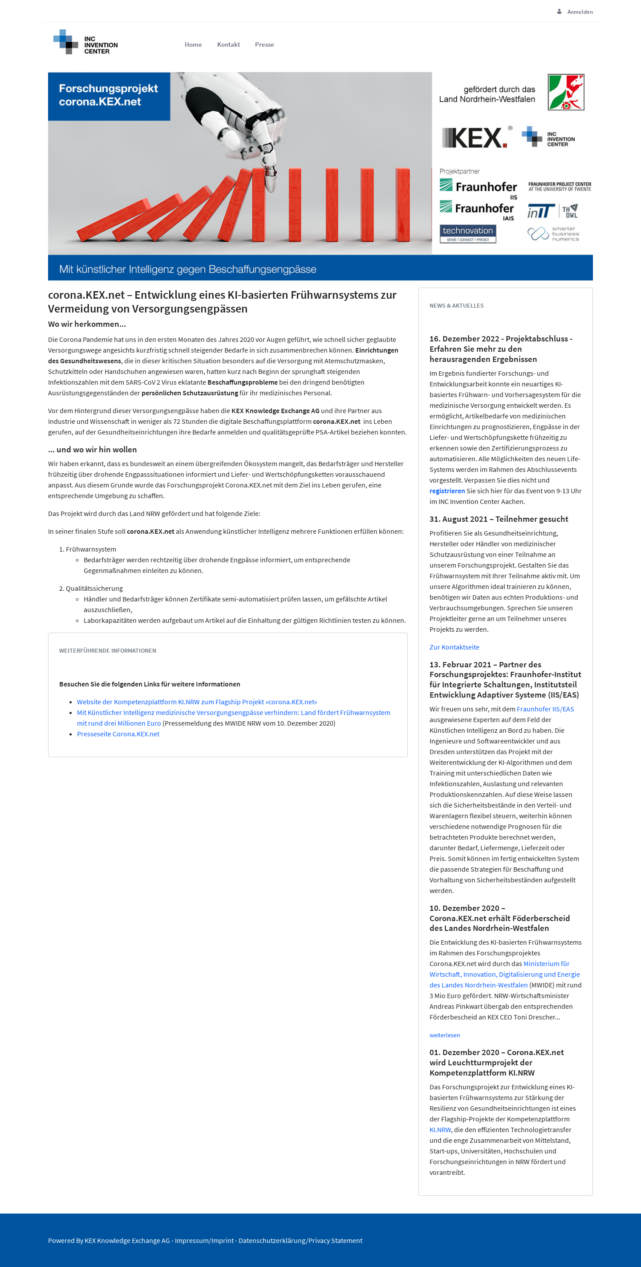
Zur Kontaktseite (454, 646)
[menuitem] (193, 45)
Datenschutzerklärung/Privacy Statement (300, 1240)
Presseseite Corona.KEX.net (118, 733)
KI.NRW (440, 1129)
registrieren (447, 490)
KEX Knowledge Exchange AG (127, 1240)
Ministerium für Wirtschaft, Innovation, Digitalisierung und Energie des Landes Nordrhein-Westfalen (505, 974)
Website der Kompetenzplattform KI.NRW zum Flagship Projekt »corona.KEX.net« (197, 701)
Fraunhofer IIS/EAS (545, 708)
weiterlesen (445, 1035)
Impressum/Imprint (204, 1240)
